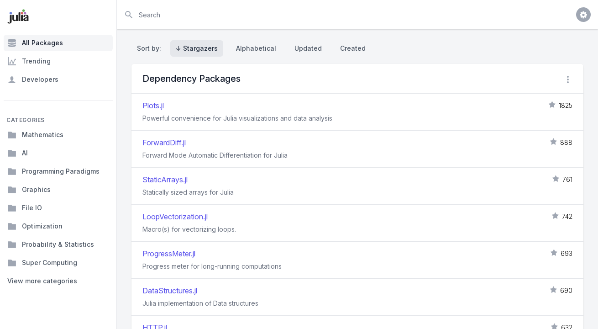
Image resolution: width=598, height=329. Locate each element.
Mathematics (35, 134)
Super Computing (42, 262)
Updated (308, 48)
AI (17, 153)
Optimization (35, 226)
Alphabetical (256, 48)
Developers (32, 79)
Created (353, 48)
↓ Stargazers (197, 48)
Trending (29, 61)
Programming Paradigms (53, 171)
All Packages (35, 43)
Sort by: (151, 48)
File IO (24, 207)
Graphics (29, 189)
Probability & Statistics (50, 244)
